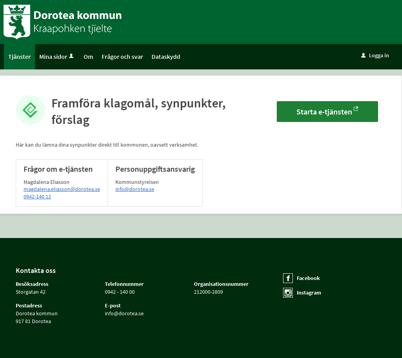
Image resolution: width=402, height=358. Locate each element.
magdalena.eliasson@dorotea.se (62, 189)
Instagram (309, 292)
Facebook (308, 278)
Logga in (375, 55)
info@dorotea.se (134, 189)
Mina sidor (57, 56)
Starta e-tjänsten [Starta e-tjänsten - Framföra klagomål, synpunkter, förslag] (324, 111)
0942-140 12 (37, 196)
